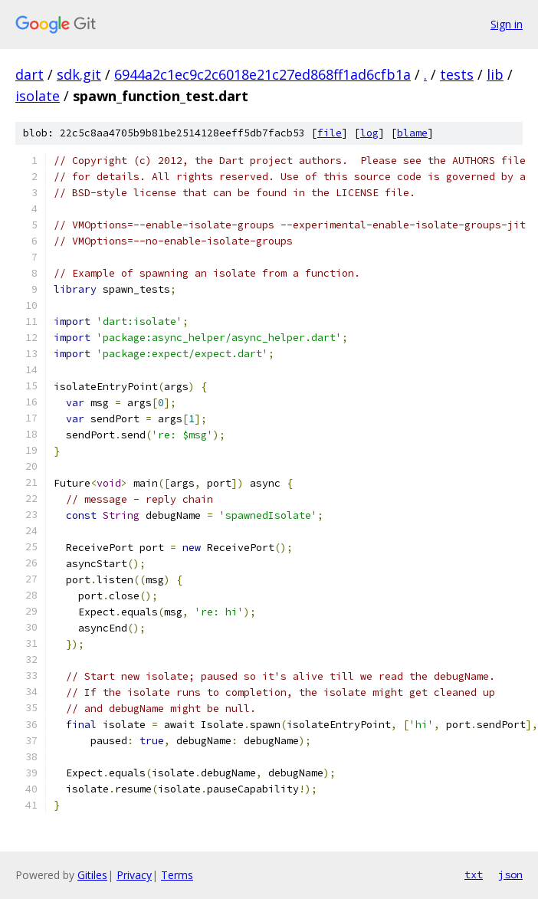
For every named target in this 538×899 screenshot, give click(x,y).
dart (29, 74)
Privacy (134, 875)
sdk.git (79, 74)
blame (412, 132)
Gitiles (92, 875)
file (329, 132)
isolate (37, 96)
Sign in (506, 24)
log (369, 132)
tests (457, 74)
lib (495, 74)
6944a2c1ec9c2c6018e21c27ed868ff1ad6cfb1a (262, 74)
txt (473, 874)
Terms (177, 875)
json (510, 874)
